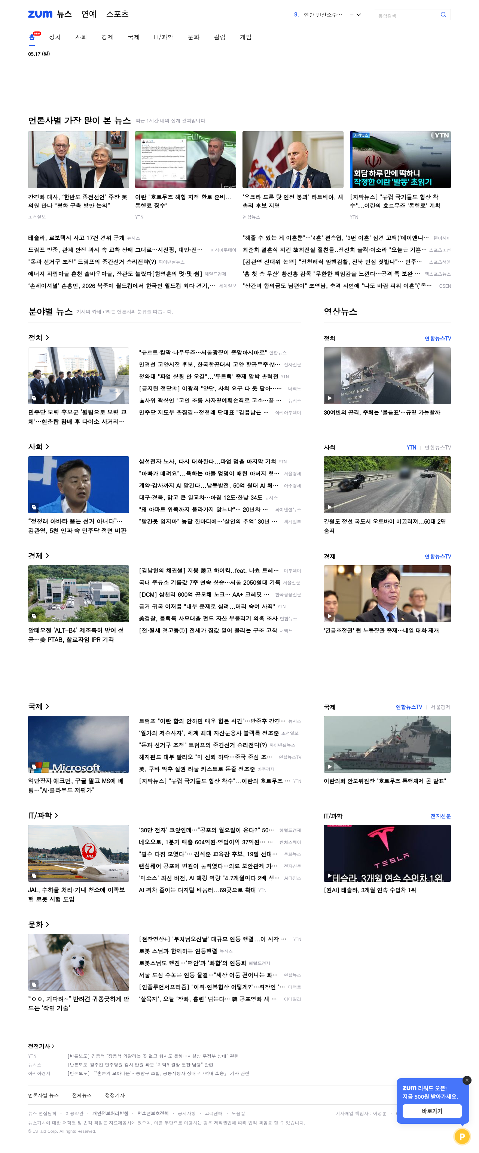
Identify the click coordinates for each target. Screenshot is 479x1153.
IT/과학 (163, 37)
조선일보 (37, 217)
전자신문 (441, 816)
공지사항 (187, 1113)
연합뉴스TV (438, 338)
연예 (89, 14)
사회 (81, 37)
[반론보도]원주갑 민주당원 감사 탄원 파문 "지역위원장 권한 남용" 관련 (140, 1064)
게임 (246, 37)
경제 (107, 37)
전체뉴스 (82, 1095)
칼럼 (220, 37)
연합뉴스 (251, 217)
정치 (55, 37)
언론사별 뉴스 (43, 1095)
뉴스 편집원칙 (42, 1113)
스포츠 (117, 14)
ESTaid (39, 1131)
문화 (193, 37)
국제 (134, 37)
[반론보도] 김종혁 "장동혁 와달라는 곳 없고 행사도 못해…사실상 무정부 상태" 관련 (153, 1056)
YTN (139, 217)
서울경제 (441, 707)
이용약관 (74, 1113)
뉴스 (64, 14)
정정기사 (39, 1046)
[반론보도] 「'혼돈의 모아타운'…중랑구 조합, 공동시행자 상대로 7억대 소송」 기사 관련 (158, 1073)
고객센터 (214, 1113)
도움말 (238, 1113)
